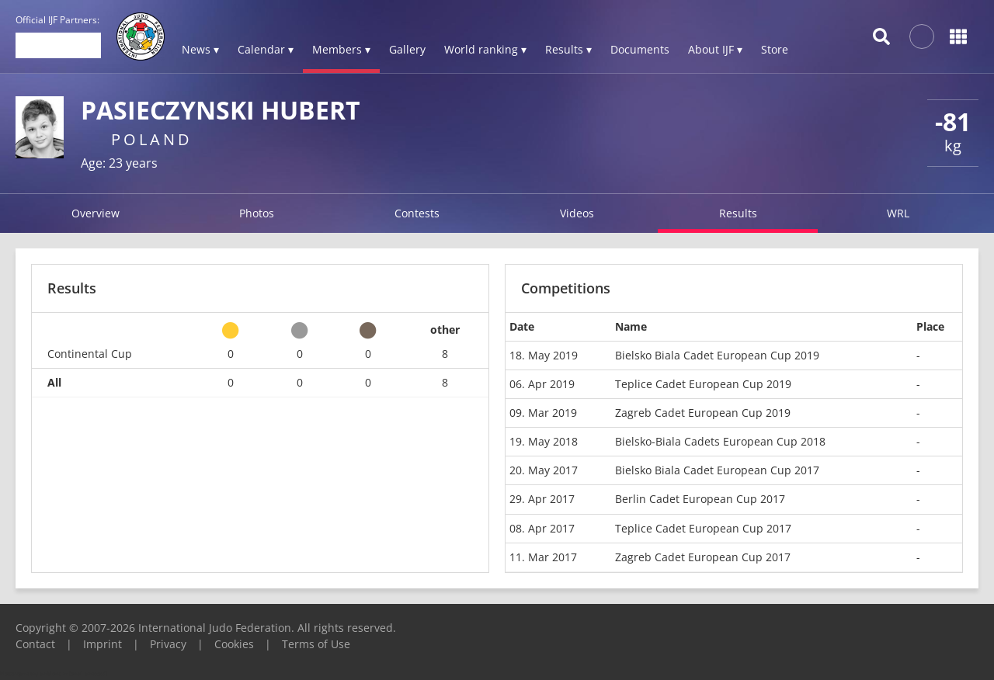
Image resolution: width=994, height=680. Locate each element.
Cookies (234, 644)
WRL (898, 213)
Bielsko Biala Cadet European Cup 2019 (717, 355)
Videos (577, 213)
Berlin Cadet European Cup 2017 (700, 498)
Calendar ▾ (266, 49)
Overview (95, 213)
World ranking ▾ (485, 49)
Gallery (407, 49)
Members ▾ (341, 49)
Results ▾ (568, 49)
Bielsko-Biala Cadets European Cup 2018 (720, 441)
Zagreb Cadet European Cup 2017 (703, 557)
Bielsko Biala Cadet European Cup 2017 (717, 470)
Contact (35, 644)
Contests (417, 213)
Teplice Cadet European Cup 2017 (703, 528)
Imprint (102, 644)
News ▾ (200, 49)
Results (738, 213)
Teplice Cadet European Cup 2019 (703, 383)
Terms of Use (316, 644)
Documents (639, 49)
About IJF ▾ (715, 49)
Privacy (168, 644)
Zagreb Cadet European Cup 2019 (703, 412)
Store (774, 49)
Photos (256, 213)
